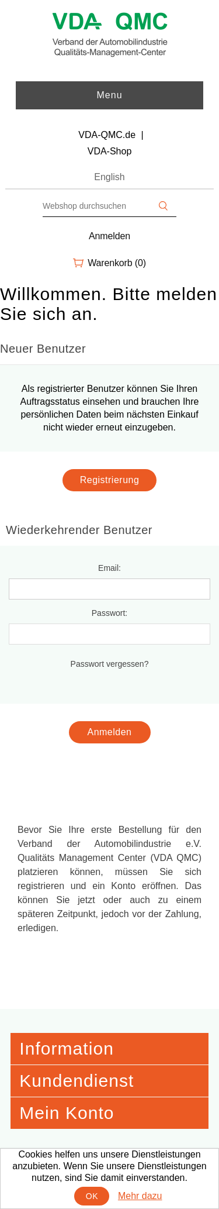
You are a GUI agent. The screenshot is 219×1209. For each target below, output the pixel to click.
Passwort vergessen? (110, 664)
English (109, 177)
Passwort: (109, 613)
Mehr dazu (140, 1196)
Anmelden (109, 236)
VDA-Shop (110, 151)
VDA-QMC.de (106, 135)
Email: (109, 568)
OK (92, 1196)
